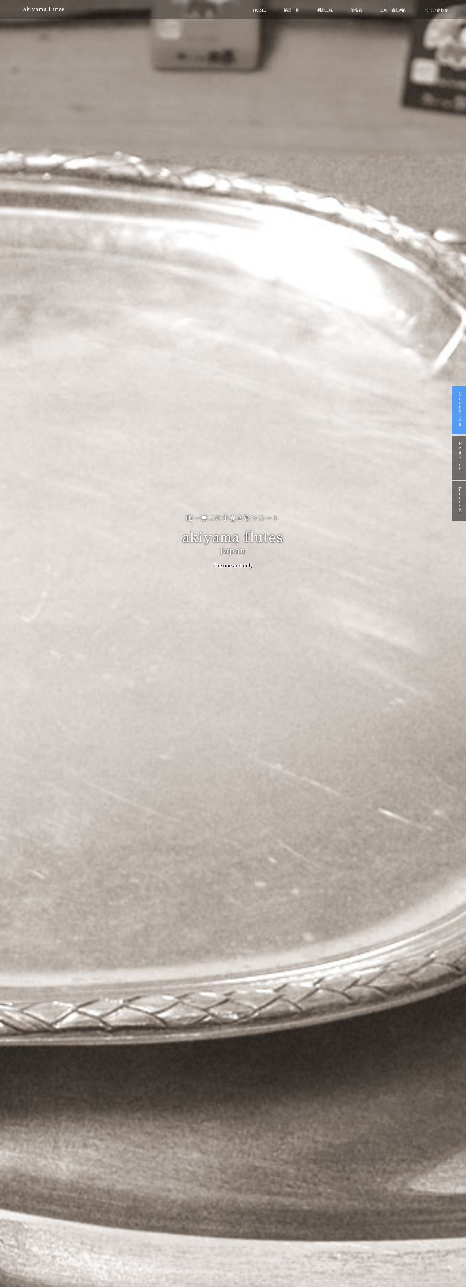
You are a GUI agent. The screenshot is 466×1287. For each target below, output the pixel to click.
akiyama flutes (45, 10)
